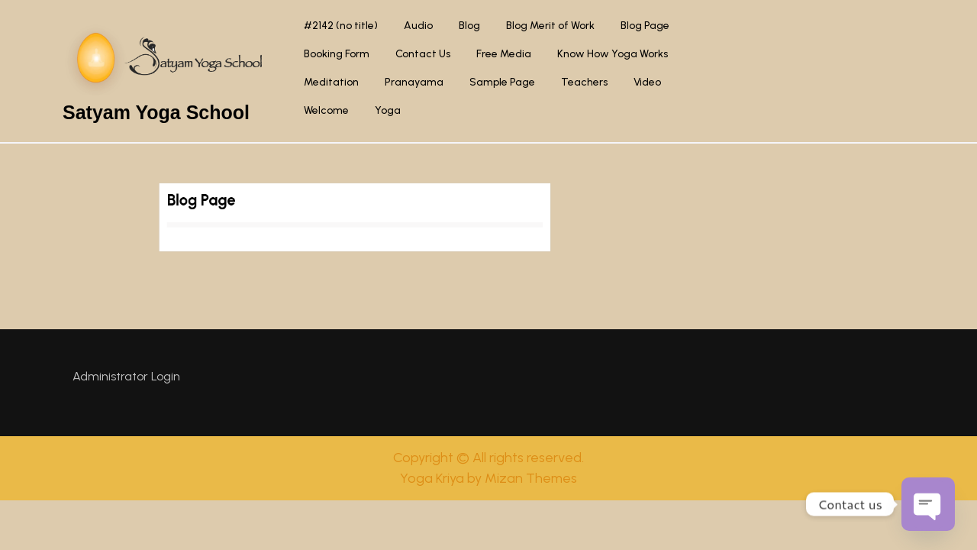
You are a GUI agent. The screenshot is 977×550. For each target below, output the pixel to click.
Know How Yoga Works (612, 53)
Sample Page (502, 82)
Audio (418, 25)
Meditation (331, 82)
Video (647, 82)
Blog (469, 25)
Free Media (503, 53)
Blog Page (645, 25)
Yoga (388, 110)
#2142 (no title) (341, 25)
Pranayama (414, 82)
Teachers (584, 82)
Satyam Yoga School (156, 112)
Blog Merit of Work (550, 25)
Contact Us (422, 53)
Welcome (326, 110)
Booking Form (336, 53)
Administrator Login (126, 376)
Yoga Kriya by (488, 478)
